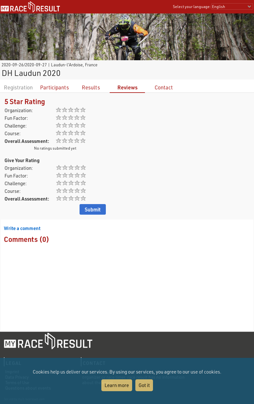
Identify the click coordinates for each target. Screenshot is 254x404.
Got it (144, 385)
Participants (54, 87)
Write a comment (22, 228)
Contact (164, 87)
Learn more (117, 385)
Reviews (127, 87)
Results (91, 87)
